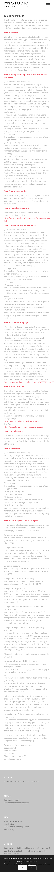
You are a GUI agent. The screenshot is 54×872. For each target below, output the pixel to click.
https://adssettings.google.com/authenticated (23, 427)
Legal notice (9, 824)
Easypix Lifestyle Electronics (27, 781)
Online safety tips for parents (16, 826)
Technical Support (11, 800)
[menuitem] (47, 4)
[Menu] (47, 4)
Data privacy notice (13, 821)
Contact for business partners (16, 802)
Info (32, 868)
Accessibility (9, 829)
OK (22, 868)
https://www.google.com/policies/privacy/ (21, 421)
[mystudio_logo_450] (22, 4)
